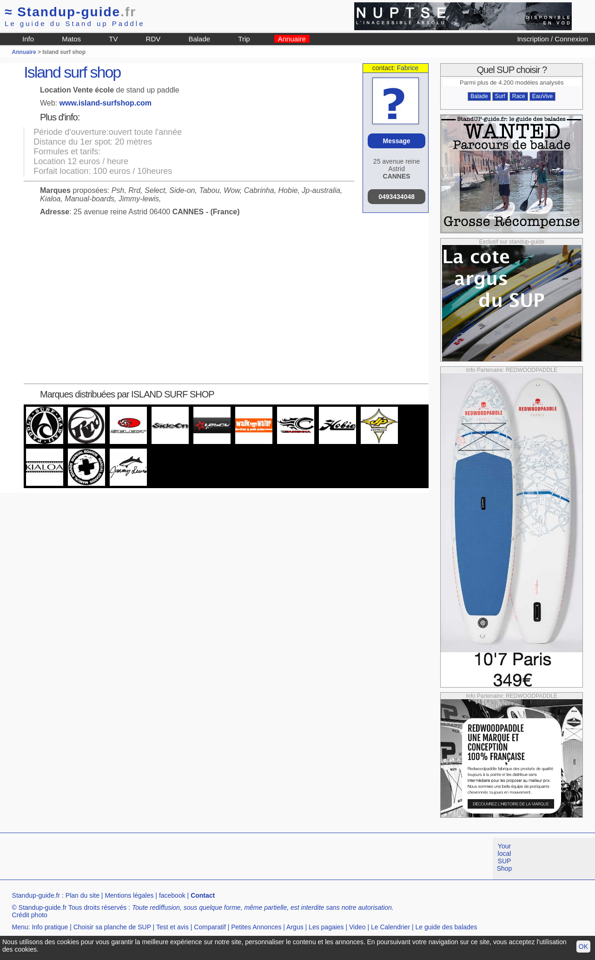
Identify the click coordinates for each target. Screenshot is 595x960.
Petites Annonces (256, 927)
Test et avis (172, 927)
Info (28, 39)
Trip (244, 39)
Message (396, 141)
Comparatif (209, 927)
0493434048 (396, 196)
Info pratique (50, 927)
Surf (500, 96)
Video (357, 927)
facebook (172, 895)
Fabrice (408, 68)
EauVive (542, 96)
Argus (295, 927)
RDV (153, 39)
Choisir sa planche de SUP (112, 927)
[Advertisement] (169, 859)
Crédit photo (29, 915)
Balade (199, 39)
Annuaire (292, 39)
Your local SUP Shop (504, 857)
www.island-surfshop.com (106, 103)
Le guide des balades (446, 927)
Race (518, 96)
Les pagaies (326, 927)
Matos (71, 39)
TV (113, 39)
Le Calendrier (390, 927)
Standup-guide (70, 12)
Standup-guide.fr (36, 895)
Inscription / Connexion (552, 39)
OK (583, 946)
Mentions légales (129, 895)
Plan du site (82, 895)
